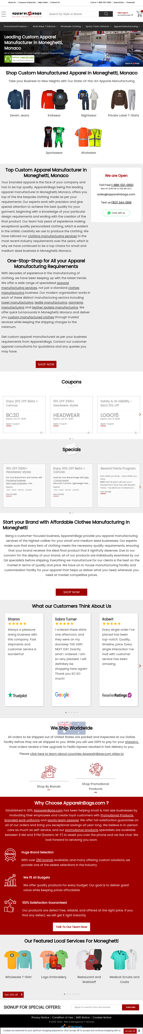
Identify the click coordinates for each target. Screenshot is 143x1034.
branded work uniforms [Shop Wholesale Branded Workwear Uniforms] (22, 820)
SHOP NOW (46, 364)
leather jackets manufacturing (55, 307)
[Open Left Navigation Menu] (3, 14)
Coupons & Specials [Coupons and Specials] (27, 2)
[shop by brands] (49, 777)
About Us (12, 2)
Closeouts (130, 2)
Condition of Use (62, 1017)
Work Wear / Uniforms (44, 26)
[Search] (106, 14)
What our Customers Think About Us (71, 606)
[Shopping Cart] (138, 14)
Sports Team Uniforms (97, 26)
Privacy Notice (40, 1017)
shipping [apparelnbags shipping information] (132, 742)
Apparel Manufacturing (126, 26)
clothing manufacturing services (52, 236)
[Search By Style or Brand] (73, 14)
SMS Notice (83, 1017)
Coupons (71, 382)
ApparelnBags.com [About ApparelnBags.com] (48, 810)
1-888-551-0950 (27, 57)
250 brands (44, 860)
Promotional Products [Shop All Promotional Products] (117, 815)
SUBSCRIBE (130, 1007)
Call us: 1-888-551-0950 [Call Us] (100, 2)
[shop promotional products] (95, 777)
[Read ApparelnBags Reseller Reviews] (118, 641)
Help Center (43, 2)
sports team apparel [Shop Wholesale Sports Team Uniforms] (63, 820)
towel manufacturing (17, 302)
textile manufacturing (51, 302)
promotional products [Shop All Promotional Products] (81, 830)
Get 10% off (11, 994)
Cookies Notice (102, 1017)
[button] (66, 712)
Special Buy (119, 2)
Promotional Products (15, 26)
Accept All (130, 1031)
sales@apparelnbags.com (116, 194)
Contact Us (55, 2)
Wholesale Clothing (70, 26)
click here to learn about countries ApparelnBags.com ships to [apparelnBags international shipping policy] (77, 754)
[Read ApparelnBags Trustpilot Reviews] (24, 637)
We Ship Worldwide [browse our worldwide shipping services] (71, 728)
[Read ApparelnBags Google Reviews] (71, 649)
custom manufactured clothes (31, 317)
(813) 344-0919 (121, 202)
